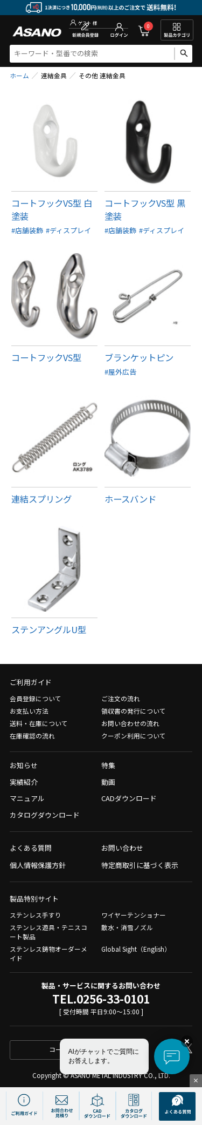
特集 (108, 765)
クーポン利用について (133, 735)
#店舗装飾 (27, 230)
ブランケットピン (139, 357)
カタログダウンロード (45, 815)
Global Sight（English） (136, 948)
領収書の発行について (133, 710)
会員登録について (35, 698)
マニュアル (27, 798)
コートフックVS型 (46, 357)
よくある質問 (31, 848)
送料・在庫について (39, 723)
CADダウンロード (129, 798)
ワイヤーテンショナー (133, 914)
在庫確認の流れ (32, 735)
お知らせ (24, 765)
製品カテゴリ (177, 29)
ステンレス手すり (35, 914)
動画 (108, 782)
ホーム (19, 75)
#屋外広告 (120, 372)
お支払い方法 (29, 710)
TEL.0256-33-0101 (101, 999)
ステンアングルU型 (48, 629)
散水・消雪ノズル (127, 927)
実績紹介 (24, 782)
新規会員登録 (85, 30)
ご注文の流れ (120, 698)
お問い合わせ (122, 848)
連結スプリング (41, 498)
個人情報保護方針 (38, 865)
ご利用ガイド (31, 682)
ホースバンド (130, 498)
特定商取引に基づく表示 (139, 865)
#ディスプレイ (68, 230)
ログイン (119, 30)
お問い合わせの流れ (130, 723)
